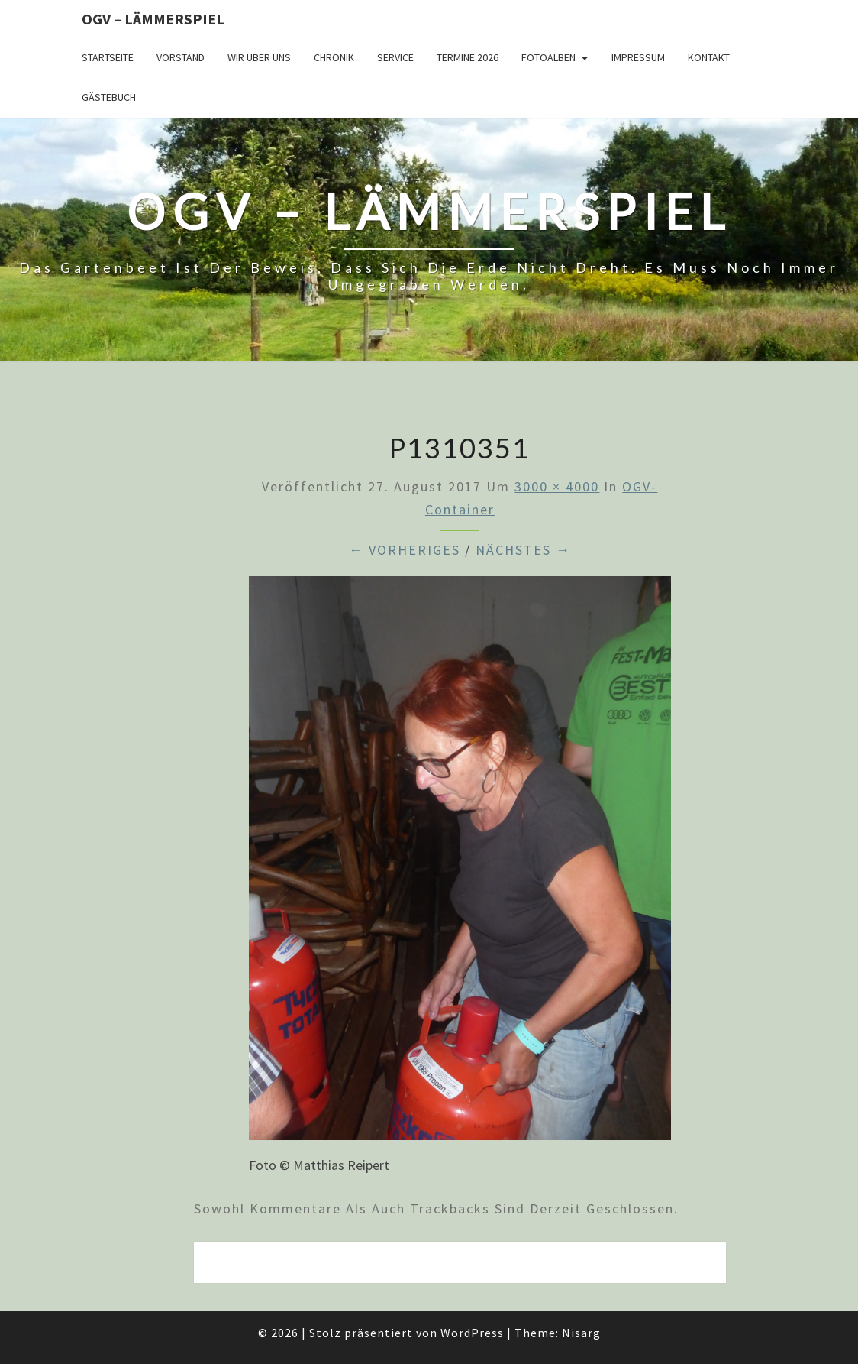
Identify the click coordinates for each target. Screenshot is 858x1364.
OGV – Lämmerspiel (153, 18)
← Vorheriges (404, 550)
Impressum (638, 57)
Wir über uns (259, 57)
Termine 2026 (467, 57)
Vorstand (180, 57)
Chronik (334, 57)
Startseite (108, 57)
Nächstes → (523, 550)
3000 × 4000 (556, 486)
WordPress (472, 1332)
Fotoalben (548, 57)
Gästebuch (109, 97)
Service (395, 57)
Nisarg (581, 1332)
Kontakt (709, 57)
